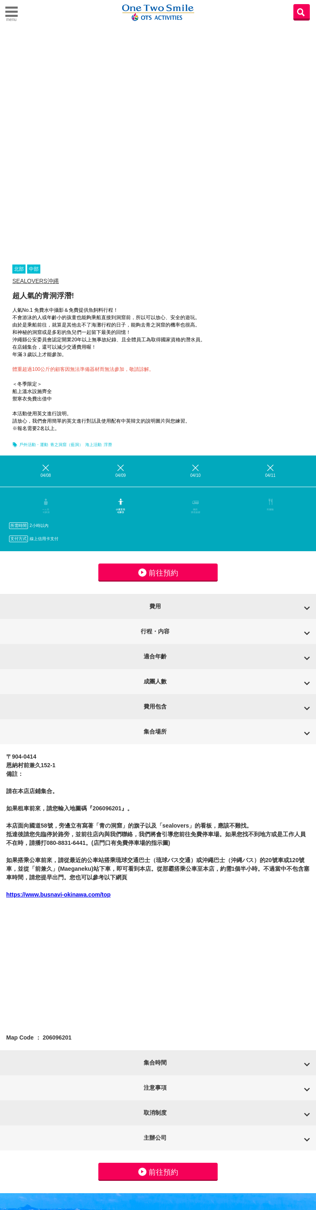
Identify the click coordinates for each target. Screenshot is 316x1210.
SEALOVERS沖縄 (35, 281)
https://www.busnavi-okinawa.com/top (58, 894)
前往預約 (158, 572)
